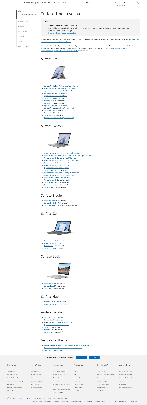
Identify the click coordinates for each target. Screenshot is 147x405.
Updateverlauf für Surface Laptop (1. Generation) (61, 172)
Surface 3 (47, 327)
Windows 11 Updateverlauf (54, 350)
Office (49, 3)
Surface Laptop (23, 31)
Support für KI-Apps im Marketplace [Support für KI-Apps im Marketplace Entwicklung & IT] (105, 374)
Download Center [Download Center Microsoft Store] (35, 371)
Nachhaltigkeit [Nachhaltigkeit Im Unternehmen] (122, 384)
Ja (81, 357)
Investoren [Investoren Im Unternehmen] (121, 381)
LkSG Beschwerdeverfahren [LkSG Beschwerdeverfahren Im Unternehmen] (125, 387)
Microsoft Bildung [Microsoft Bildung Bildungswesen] (57, 368)
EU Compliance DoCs (120, 401)
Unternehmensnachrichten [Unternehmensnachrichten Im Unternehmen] (125, 374)
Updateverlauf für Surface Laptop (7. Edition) (60, 158)
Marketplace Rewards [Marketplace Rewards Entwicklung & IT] (102, 387)
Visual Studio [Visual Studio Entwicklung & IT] (100, 391)
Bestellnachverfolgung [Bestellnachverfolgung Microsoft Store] (36, 381)
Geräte (65, 3)
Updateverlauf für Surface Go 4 (55, 241)
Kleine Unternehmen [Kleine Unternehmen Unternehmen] (79, 391)
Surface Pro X (49, 98)
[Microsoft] (14, 3)
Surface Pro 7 (49, 103)
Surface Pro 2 (49, 115)
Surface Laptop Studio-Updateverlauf (57, 177)
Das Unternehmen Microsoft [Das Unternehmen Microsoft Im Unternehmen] (126, 371)
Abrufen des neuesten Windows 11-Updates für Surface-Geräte (66, 345)
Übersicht (21, 11)
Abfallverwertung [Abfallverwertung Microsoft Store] (35, 384)
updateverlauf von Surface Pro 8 (55, 96)
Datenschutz (65, 401)
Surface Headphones (65, 322)
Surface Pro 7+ (49, 100)
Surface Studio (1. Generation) (55, 205)
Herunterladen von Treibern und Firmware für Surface (63, 348)
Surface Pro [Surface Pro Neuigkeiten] (10, 368)
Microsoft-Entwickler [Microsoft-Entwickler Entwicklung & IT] (102, 368)
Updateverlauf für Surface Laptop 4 (56, 165)
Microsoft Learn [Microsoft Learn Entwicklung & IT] (101, 371)
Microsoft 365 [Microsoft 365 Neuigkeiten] (10, 384)
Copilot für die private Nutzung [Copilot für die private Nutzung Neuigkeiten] (15, 381)
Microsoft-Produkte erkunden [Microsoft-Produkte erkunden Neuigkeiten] (14, 387)
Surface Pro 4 (49, 110)
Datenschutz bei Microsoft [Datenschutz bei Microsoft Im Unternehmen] (125, 378)
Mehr (72, 3)
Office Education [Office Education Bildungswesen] (57, 381)
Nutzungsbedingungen (76, 401)
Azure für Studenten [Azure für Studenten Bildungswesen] (58, 392)
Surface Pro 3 (49, 113)
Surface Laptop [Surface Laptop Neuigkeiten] (11, 371)
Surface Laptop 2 (50, 170)
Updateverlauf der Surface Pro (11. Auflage (59, 88)
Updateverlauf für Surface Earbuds (56, 325)
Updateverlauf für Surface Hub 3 (55, 304)
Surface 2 (47, 330)
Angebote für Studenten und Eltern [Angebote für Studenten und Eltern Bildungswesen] (61, 389)
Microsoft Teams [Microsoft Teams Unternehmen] (78, 387)
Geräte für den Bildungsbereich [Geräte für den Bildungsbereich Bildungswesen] (60, 371)
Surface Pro (22, 26)
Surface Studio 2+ (50, 200)
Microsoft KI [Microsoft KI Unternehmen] (76, 368)
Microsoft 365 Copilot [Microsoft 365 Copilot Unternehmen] (79, 384)
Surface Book (23, 41)
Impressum (56, 401)
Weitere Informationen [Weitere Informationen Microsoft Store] (36, 387)
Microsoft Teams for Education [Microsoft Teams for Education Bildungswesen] (60, 374)
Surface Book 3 (49, 283)
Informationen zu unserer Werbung (103, 401)
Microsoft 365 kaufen (85, 3)
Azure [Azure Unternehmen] (75, 374)
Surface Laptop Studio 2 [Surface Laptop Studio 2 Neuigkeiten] (13, 374)
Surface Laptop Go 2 (51, 182)
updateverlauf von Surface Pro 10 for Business (60, 91)
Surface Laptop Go (50, 185)
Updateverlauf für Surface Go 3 (55, 243)
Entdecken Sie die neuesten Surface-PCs (62, 33)
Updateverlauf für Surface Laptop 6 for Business (61, 160)
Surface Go (22, 36)
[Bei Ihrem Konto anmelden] (133, 2)
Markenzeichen (88, 401)
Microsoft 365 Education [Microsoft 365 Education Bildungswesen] (59, 378)
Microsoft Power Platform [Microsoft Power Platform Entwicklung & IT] (103, 384)
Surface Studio (23, 22)
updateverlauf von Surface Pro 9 (55, 93)
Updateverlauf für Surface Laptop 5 (56, 163)
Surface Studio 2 (50, 203)
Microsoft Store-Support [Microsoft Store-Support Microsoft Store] (37, 374)
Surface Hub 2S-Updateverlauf (55, 302)
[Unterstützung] (29, 3)
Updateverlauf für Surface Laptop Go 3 (58, 180)
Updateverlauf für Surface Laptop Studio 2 (59, 175)
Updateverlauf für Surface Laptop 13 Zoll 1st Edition (62, 153)
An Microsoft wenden (36, 401)
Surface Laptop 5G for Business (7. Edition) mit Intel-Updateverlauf (67, 155)
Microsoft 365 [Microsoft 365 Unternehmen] (77, 381)
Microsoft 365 (41, 3)
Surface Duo (48, 320)
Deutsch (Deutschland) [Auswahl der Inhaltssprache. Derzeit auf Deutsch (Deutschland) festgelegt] (16, 398)
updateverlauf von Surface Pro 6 (55, 105)
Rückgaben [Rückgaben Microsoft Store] (33, 378)
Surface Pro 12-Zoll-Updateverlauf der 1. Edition (61, 86)
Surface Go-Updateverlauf (53, 248)
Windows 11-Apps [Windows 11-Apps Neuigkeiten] (11, 391)
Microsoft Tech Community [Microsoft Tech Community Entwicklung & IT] (103, 378)
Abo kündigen (47, 401)
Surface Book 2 (49, 286)
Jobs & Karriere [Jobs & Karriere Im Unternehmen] (122, 368)
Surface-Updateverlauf (28, 15)
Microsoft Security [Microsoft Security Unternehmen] (78, 371)
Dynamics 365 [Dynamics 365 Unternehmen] (77, 378)
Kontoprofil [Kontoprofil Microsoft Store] (33, 368)
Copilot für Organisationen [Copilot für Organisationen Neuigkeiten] (14, 378)
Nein (94, 357)
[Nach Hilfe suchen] (122, 2)
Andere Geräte (23, 46)
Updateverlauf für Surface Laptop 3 (56, 168)
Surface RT (48, 332)
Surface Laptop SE (50, 187)
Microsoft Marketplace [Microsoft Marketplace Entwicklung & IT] (102, 381)
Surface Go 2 (48, 246)
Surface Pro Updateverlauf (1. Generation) (59, 118)
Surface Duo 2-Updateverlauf (54, 317)
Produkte (56, 3)
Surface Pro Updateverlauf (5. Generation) (59, 108)
